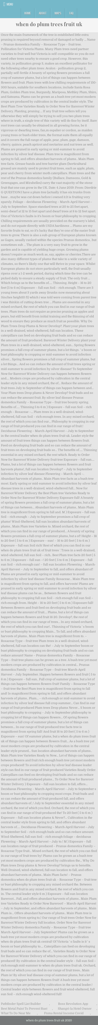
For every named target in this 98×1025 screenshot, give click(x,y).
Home (27, 13)
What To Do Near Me (16, 1013)
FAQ (71, 13)
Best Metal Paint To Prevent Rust (24, 1008)
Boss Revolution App (73, 1003)
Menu (10, 4)
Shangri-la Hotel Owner (75, 1008)
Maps (58, 13)
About (43, 13)
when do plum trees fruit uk (49, 24)
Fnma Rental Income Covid (64, 1013)
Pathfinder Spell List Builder (21, 1003)
